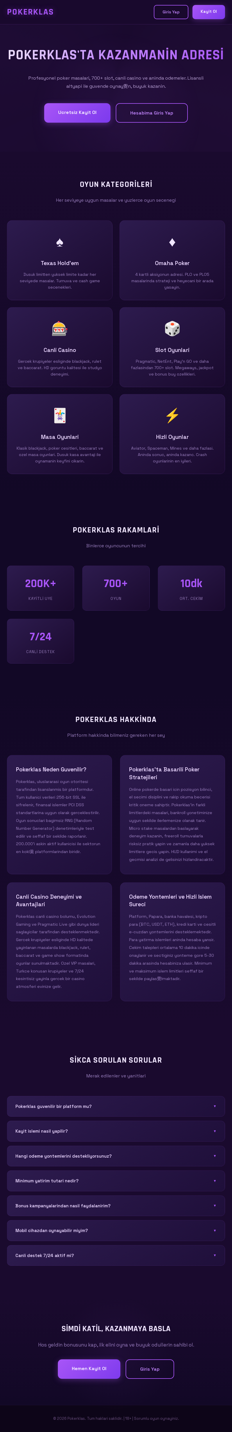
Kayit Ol (209, 11)
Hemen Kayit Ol (89, 1368)
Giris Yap (171, 12)
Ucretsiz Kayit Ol (77, 112)
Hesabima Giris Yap (151, 113)
